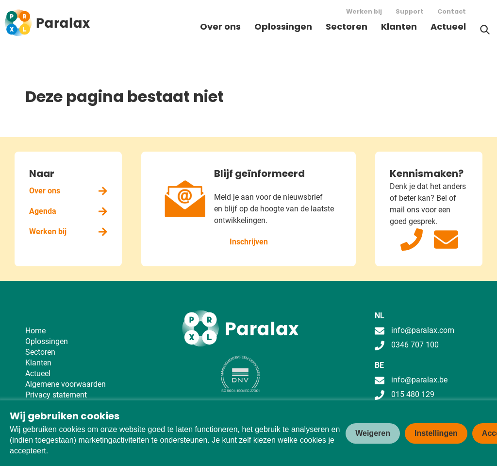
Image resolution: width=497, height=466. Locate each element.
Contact (451, 11)
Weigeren (372, 433)
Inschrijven (249, 241)
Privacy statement (56, 394)
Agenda (68, 211)
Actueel (448, 26)
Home (35, 330)
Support (410, 11)
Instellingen (436, 433)
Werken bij (364, 11)
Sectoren (346, 26)
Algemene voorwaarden (65, 384)
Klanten (399, 26)
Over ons (220, 26)
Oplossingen (283, 26)
